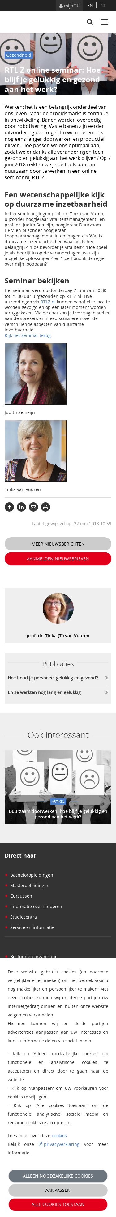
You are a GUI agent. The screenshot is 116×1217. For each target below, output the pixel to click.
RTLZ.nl (48, 302)
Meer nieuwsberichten (58, 544)
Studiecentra (21, 917)
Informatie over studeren (33, 906)
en (90, 5)
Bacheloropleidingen (29, 875)
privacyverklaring (61, 1144)
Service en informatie (29, 927)
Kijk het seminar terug (28, 335)
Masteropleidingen (27, 885)
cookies (59, 1135)
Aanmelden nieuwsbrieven (58, 559)
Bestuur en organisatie (31, 956)
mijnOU (69, 6)
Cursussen (18, 896)
